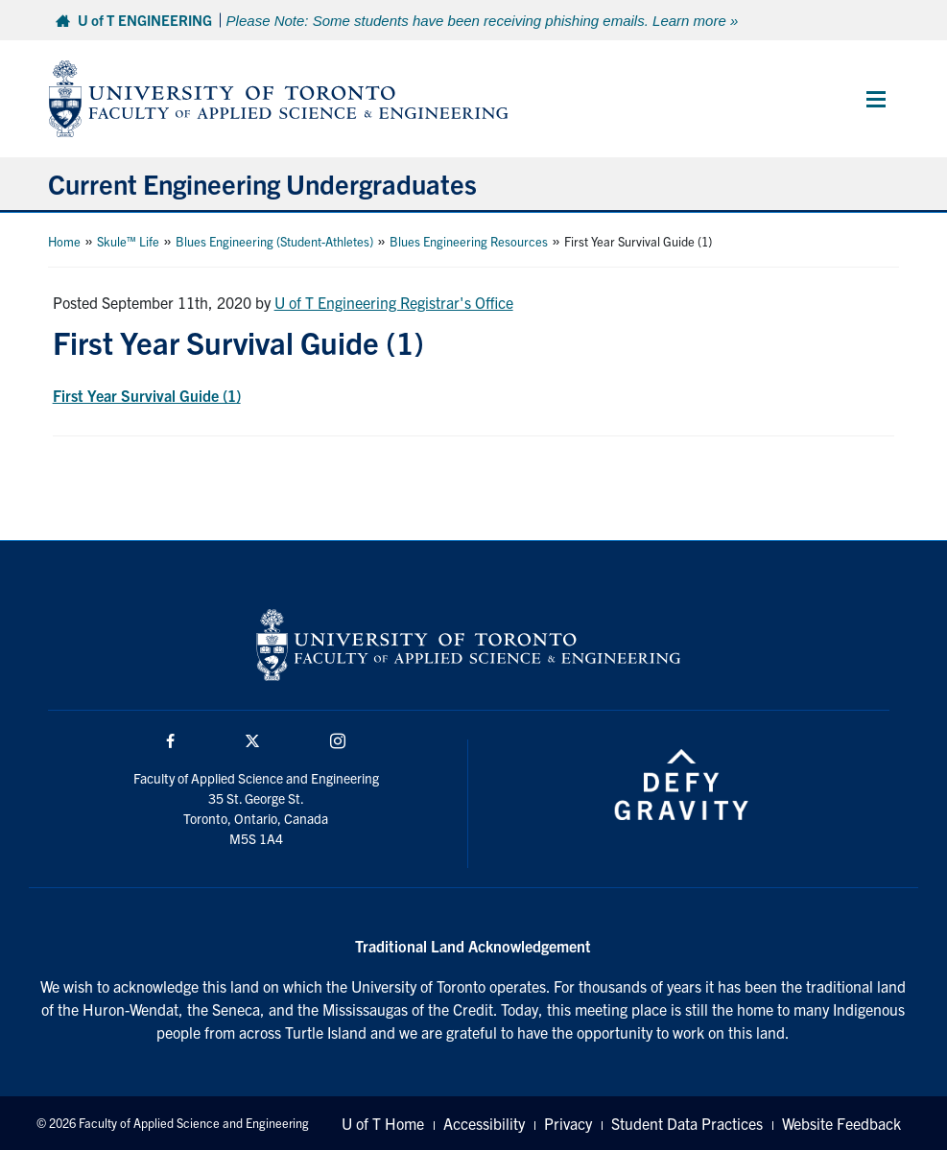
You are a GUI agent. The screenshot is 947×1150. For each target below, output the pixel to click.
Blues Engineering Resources (469, 241)
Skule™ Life (128, 241)
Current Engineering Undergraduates (262, 183)
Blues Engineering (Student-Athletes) (274, 241)
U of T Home (383, 1123)
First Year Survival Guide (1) (147, 395)
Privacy (568, 1123)
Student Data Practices (687, 1123)
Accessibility (484, 1123)
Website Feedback (841, 1123)
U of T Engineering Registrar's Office (393, 302)
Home (64, 241)
